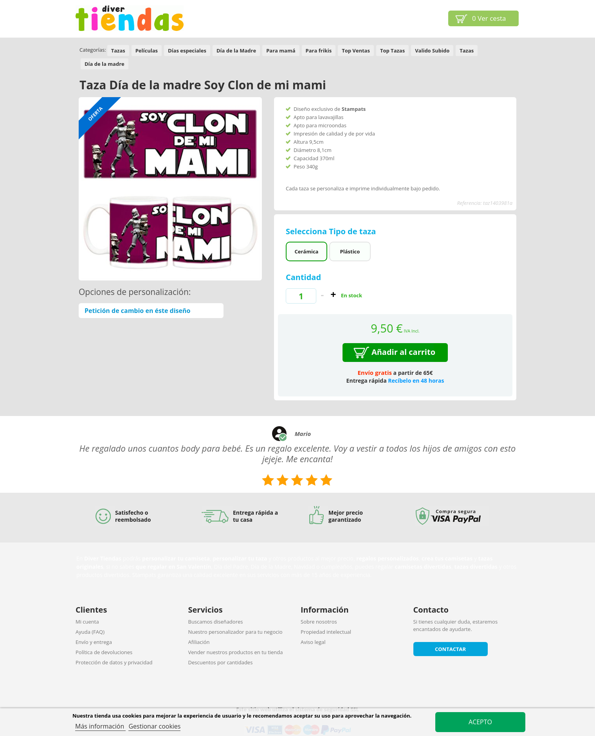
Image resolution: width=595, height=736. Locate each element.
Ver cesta (489, 18)
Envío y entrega (94, 642)
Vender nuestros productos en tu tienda (235, 652)
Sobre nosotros (319, 621)
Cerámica (306, 251)
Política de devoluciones (104, 652)
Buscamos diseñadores (215, 621)
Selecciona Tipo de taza (332, 231)
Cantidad (303, 277)
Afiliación (199, 642)
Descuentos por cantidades (220, 662)
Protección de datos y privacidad (114, 662)
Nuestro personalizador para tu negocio (235, 631)
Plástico (350, 251)
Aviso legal (313, 642)
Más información (100, 726)
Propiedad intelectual (326, 631)
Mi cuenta (87, 621)
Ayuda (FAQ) (90, 631)
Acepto (480, 722)
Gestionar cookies (154, 726)
